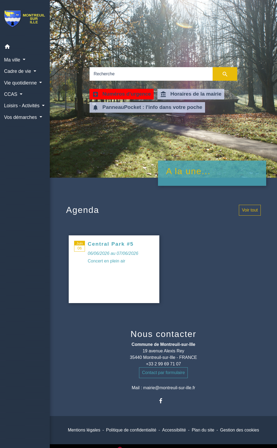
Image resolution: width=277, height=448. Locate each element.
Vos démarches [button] (21, 117)
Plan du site (203, 430)
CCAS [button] (11, 94)
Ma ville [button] (13, 60)
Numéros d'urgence (121, 94)
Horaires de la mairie (190, 94)
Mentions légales (84, 430)
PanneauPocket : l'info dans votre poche (147, 107)
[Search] (151, 74)
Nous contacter (163, 334)
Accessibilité (174, 430)
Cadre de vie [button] (18, 71)
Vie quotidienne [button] (21, 83)
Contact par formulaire (163, 372)
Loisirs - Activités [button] (22, 105)
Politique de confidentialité (131, 430)
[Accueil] (25, 20)
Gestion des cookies (239, 430)
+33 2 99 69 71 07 (163, 364)
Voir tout (250, 210)
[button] (25, 47)
